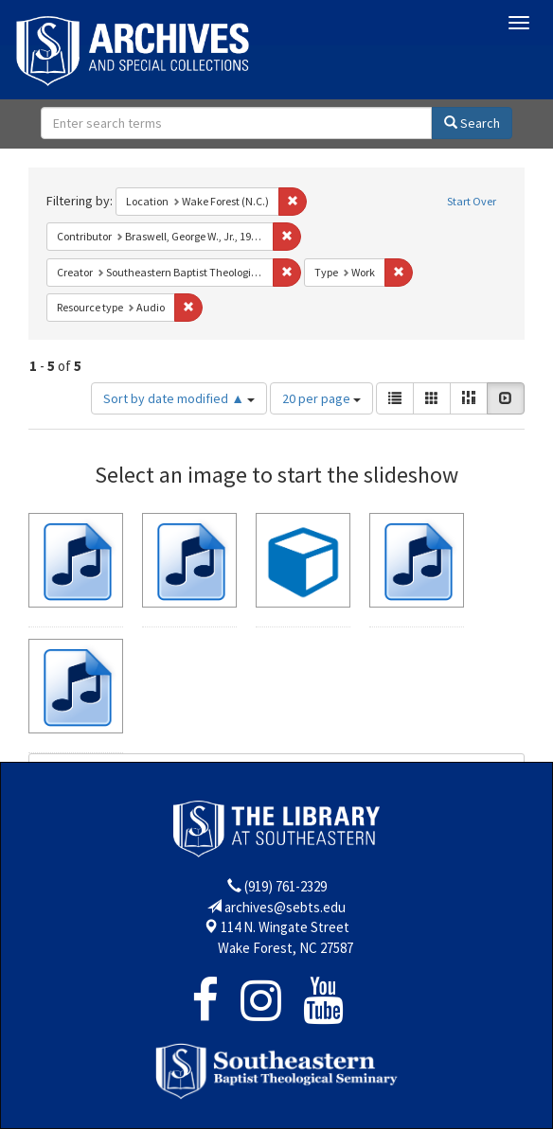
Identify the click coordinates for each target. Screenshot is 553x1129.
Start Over (471, 201)
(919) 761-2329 (285, 886)
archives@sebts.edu (285, 907)
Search (472, 123)
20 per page (321, 398)
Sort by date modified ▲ (179, 398)
